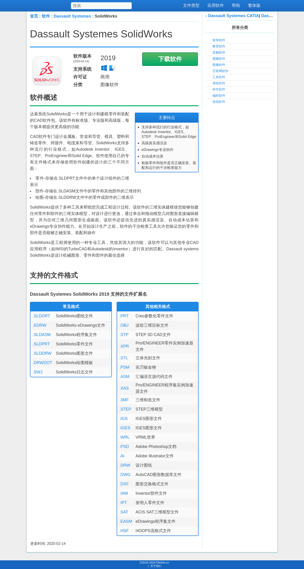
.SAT (123, 512)
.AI (121, 456)
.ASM (124, 376)
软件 (46, 16)
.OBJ (123, 325)
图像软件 (218, 65)
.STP (123, 334)
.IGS (123, 418)
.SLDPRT (41, 344)
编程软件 (218, 95)
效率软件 (218, 40)
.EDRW (39, 325)
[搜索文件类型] (101, 5)
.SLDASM (42, 334)
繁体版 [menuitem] (254, 5)
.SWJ (37, 372)
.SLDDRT (41, 316)
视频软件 (218, 58)
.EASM (125, 521)
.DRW (124, 465)
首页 (34, 16)
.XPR (124, 346)
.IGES (124, 428)
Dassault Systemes (72, 16)
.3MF (124, 400)
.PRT (124, 316)
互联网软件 (220, 71)
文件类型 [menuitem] (191, 5)
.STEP (125, 409)
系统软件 (218, 83)
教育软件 (218, 46)
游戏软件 (218, 101)
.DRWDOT (42, 362)
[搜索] (128, 5)
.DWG (125, 474)
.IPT (123, 502)
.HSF (124, 530)
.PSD (124, 446)
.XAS (124, 388)
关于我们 (155, 566)
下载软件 (170, 59)
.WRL (124, 437)
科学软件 (218, 89)
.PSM (124, 367)
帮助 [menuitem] (236, 5)
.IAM (123, 493)
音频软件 (218, 52)
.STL (123, 358)
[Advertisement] (240, 176)
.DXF (124, 484)
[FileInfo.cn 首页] (55, 5)
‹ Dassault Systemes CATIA (232, 15)
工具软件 (218, 77)
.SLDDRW (42, 353)
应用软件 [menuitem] (215, 5)
